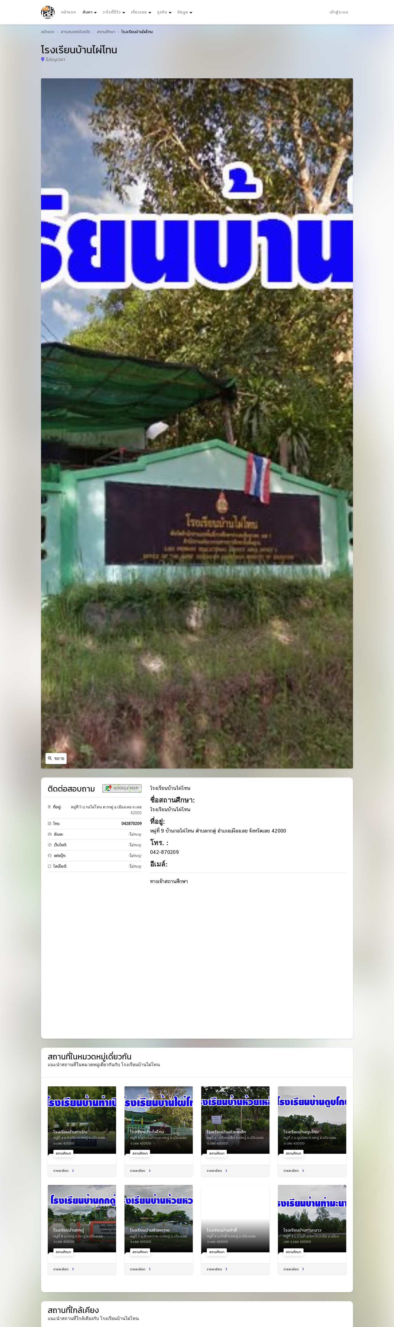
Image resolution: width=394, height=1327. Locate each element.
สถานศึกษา (106, 32)
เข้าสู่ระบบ (339, 12)
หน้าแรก (68, 12)
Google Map (122, 788)
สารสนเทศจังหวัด (75, 32)
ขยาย (56, 758)
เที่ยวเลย (139, 12)
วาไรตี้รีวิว (112, 12)
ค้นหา (90, 10)
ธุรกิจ (162, 12)
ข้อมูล (182, 12)
